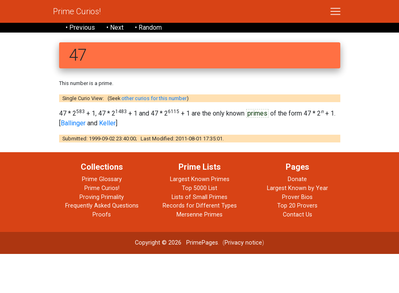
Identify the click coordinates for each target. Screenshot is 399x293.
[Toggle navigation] (335, 11)
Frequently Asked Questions (102, 205)
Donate (297, 179)
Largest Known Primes (199, 179)
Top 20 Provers (297, 205)
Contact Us (297, 214)
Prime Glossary (102, 179)
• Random (148, 27)
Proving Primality (101, 197)
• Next (114, 27)
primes (257, 113)
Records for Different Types (200, 205)
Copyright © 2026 (158, 242)
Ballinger (73, 123)
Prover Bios (297, 197)
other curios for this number (154, 98)
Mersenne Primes (199, 214)
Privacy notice (243, 242)
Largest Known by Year (297, 188)
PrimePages (202, 242)
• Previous (80, 27)
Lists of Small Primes (199, 197)
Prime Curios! (77, 11)
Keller (107, 123)
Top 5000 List (199, 188)
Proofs (102, 214)
